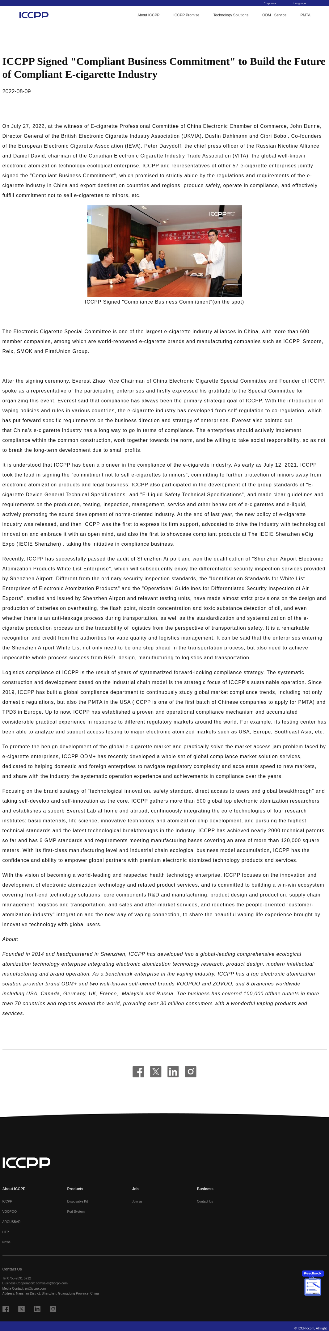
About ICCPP (148, 16)
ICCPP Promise (187, 16)
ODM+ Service (274, 16)
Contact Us (205, 1201)
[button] (164, 251)
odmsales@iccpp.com (52, 1283)
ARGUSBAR (11, 1222)
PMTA (305, 16)
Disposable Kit (77, 1201)
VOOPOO (9, 1211)
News (6, 1242)
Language (301, 3)
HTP (5, 1232)
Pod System (76, 1211)
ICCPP (7, 1201)
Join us (137, 1201)
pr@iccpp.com (35, 1288)
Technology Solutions (230, 16)
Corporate (272, 3)
